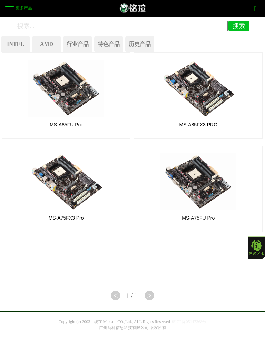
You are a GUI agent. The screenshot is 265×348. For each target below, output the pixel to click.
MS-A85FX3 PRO (198, 124)
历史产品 (140, 44)
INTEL (15, 44)
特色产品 (109, 44)
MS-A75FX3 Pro (66, 218)
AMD (46, 44)
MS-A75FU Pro (198, 218)
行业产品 (78, 44)
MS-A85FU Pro (66, 124)
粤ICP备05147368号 (189, 321)
